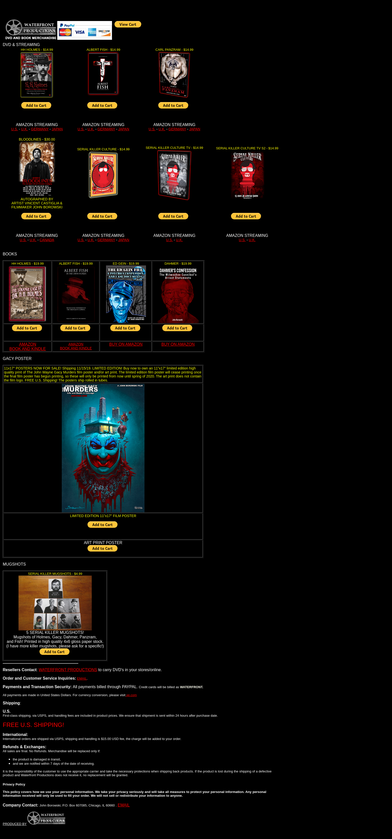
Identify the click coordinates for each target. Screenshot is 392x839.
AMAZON (76, 344)
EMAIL (82, 678)
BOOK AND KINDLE (76, 348)
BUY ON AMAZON (125, 344)
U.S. (14, 129)
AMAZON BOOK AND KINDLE (28, 346)
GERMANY (40, 129)
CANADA (47, 240)
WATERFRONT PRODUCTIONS (68, 670)
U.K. (24, 129)
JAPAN (57, 129)
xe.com (131, 695)
